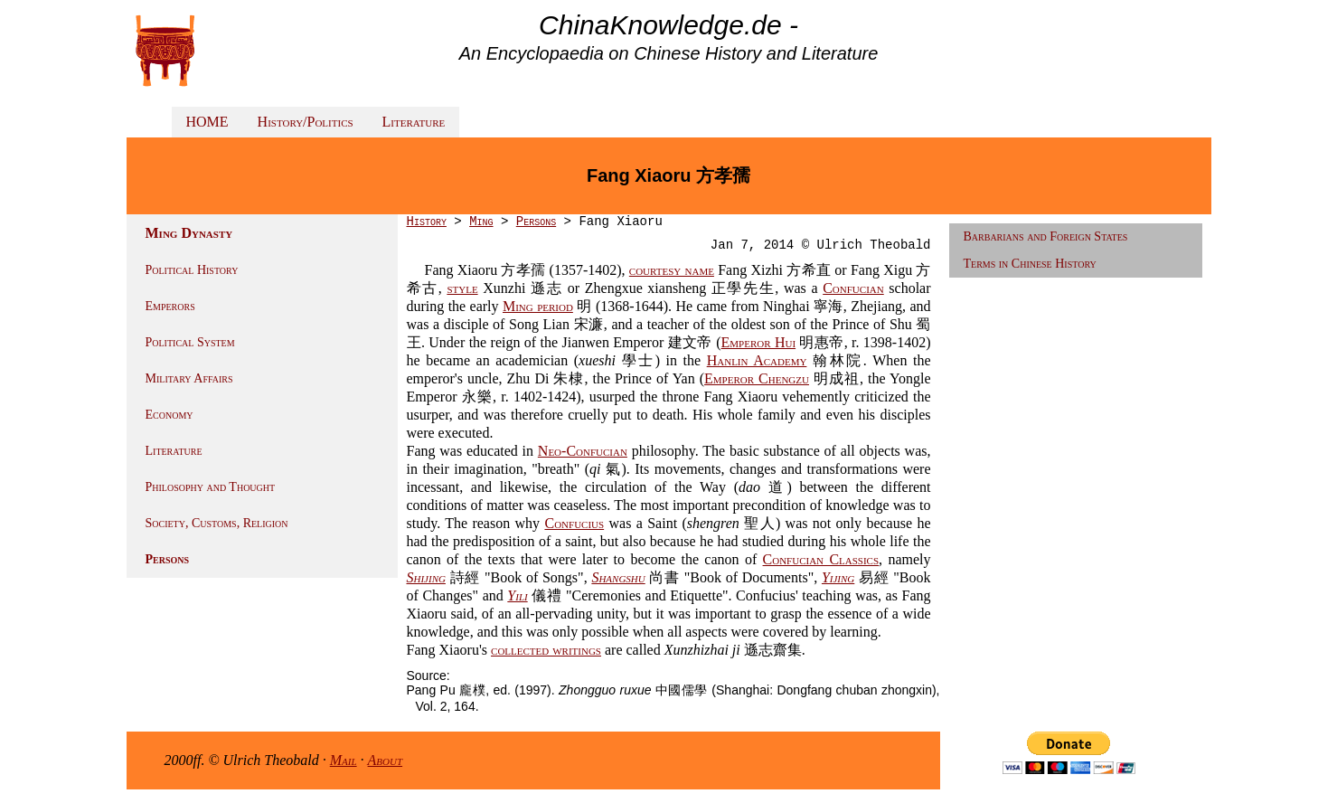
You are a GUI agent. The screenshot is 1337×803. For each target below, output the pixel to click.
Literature (414, 121)
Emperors (170, 306)
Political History (192, 270)
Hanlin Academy (757, 360)
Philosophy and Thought (211, 487)
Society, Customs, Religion (217, 523)
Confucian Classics (821, 559)
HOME (207, 121)
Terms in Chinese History (1030, 263)
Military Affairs (189, 378)
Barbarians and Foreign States (1046, 236)
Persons (168, 559)
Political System (190, 342)
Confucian (853, 288)
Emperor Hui (758, 342)
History (427, 221)
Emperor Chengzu (756, 378)
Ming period (538, 306)
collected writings (546, 649)
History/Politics (305, 121)
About (385, 760)
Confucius (574, 523)
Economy (169, 414)
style (462, 288)
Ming (481, 221)
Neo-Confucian (582, 450)
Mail (343, 760)
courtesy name (671, 270)
